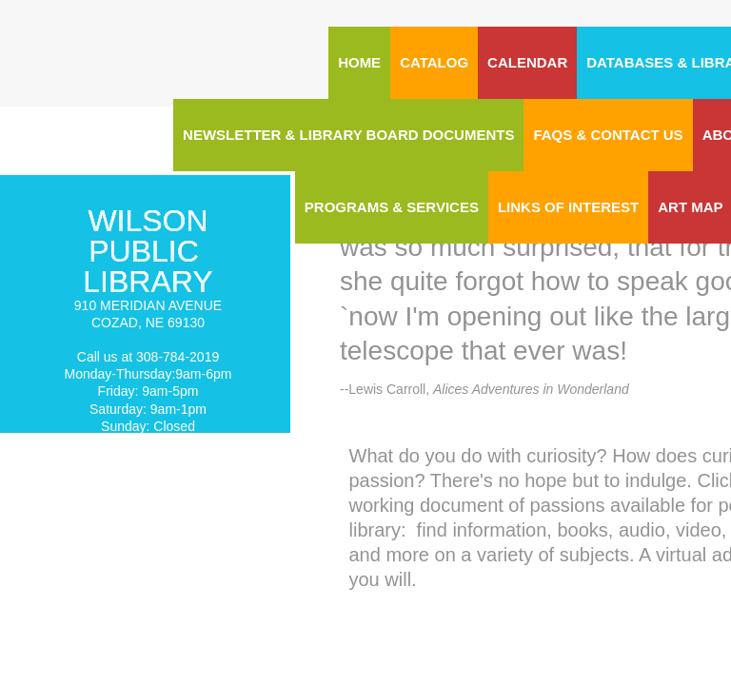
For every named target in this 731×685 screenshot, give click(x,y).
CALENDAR (527, 62)
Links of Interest (568, 207)
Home (359, 62)
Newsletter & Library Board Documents (348, 135)
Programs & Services (392, 207)
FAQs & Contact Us (607, 135)
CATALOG (434, 62)
